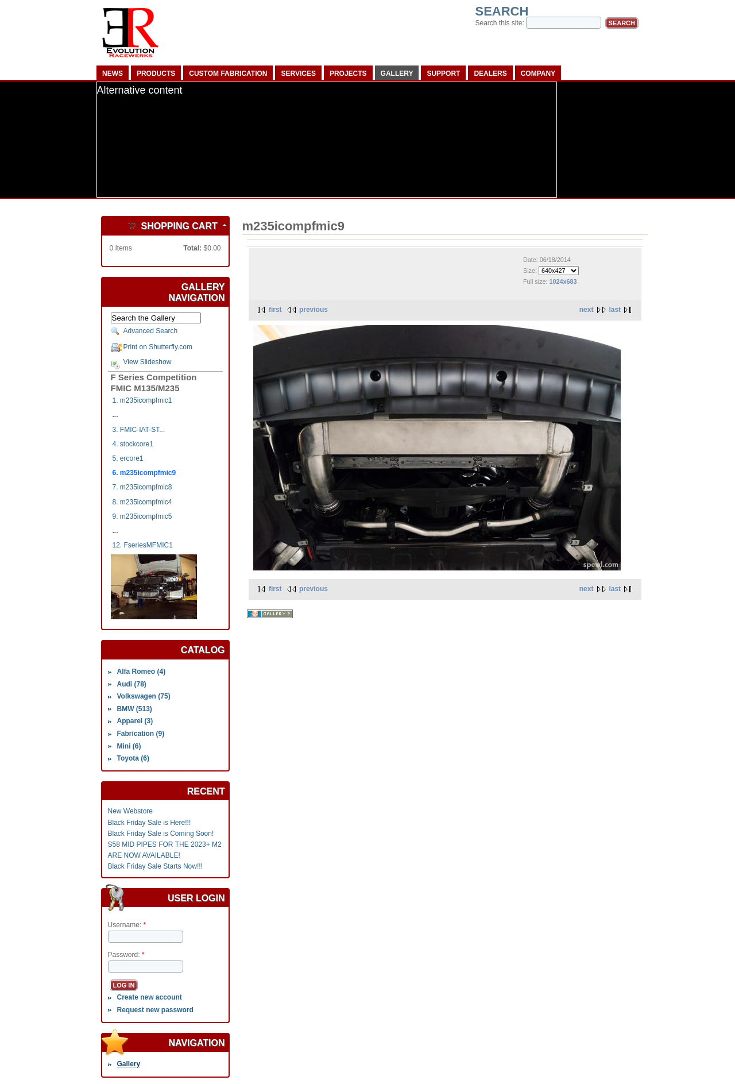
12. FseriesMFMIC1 (143, 545)
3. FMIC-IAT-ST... (139, 430)
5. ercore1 (128, 458)
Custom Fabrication (228, 74)
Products (156, 74)
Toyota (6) (133, 758)
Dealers (490, 74)
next (586, 310)
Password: (126, 955)
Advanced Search (150, 331)
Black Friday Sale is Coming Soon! (161, 834)
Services (298, 74)
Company (538, 74)
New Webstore (130, 811)
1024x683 (563, 281)
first (275, 310)
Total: (192, 248)
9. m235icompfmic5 (142, 516)
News (112, 74)
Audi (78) (131, 684)
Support (443, 74)
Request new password (155, 1010)
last (615, 310)
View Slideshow (147, 362)
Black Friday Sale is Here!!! (149, 823)
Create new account (149, 997)
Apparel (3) (135, 721)
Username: (127, 925)
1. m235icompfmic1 (142, 400)
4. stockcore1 (133, 444)
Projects (348, 74)
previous (313, 310)
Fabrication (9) (140, 734)
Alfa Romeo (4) (141, 672)
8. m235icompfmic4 (142, 502)
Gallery (397, 74)
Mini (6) (129, 746)
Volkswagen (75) (143, 696)
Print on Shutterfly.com (158, 347)
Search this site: (501, 23)
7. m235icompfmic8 (142, 487)
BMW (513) (134, 709)
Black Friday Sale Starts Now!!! (155, 866)
